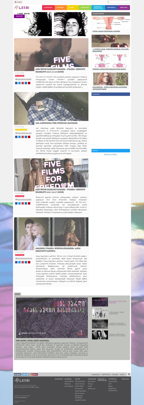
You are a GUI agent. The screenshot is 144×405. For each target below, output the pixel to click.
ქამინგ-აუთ (91, 388)
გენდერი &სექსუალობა (98, 7)
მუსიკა (110, 386)
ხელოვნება (111, 7)
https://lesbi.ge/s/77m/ (25, 272)
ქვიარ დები (91, 381)
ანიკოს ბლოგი (79, 384)
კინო (110, 384)
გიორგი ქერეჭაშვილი (20, 397)
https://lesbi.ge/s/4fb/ (24, 93)
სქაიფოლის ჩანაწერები (79, 396)
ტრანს (90, 386)
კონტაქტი (115, 374)
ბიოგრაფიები (68, 386)
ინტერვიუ (67, 384)
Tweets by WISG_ (111, 154)
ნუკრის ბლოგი (79, 393)
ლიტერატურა (112, 381)
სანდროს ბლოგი (80, 400)
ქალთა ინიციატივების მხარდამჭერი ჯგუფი (26, 387)
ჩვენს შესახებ (106, 374)
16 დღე (90, 384)
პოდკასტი (124, 7)
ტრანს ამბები (79, 386)
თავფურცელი (96, 374)
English (19, 2)
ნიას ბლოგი (79, 388)
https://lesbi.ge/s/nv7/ (25, 147)
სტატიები (60, 7)
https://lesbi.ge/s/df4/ (24, 213)
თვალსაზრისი (69, 381)
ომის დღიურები (80, 381)
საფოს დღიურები (80, 391)
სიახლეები (48, 7)
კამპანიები (85, 7)
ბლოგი (71, 7)
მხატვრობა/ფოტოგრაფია (113, 389)
